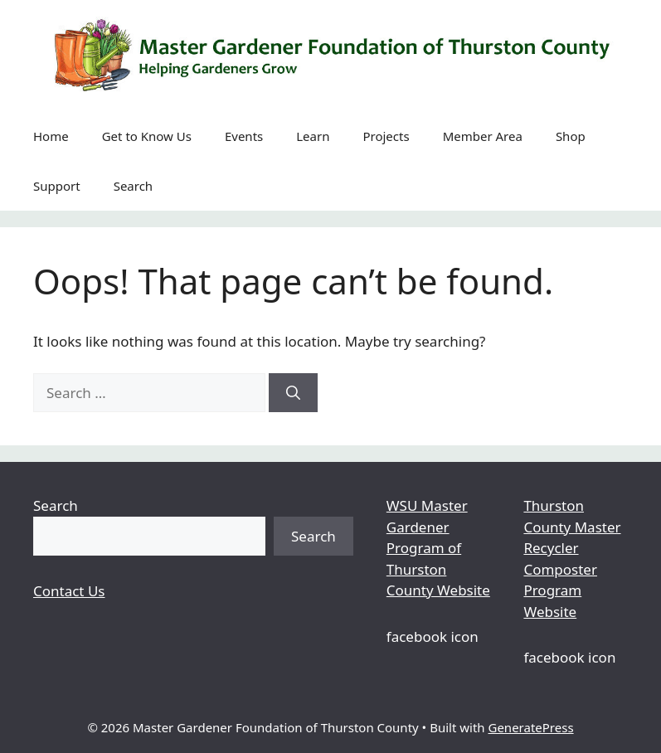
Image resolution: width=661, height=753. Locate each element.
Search (133, 185)
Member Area (482, 136)
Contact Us (69, 590)
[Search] (293, 393)
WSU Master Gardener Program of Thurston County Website (438, 548)
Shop (571, 136)
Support (56, 185)
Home (51, 136)
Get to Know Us (147, 136)
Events (244, 136)
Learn (312, 136)
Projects (385, 136)
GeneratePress (530, 727)
